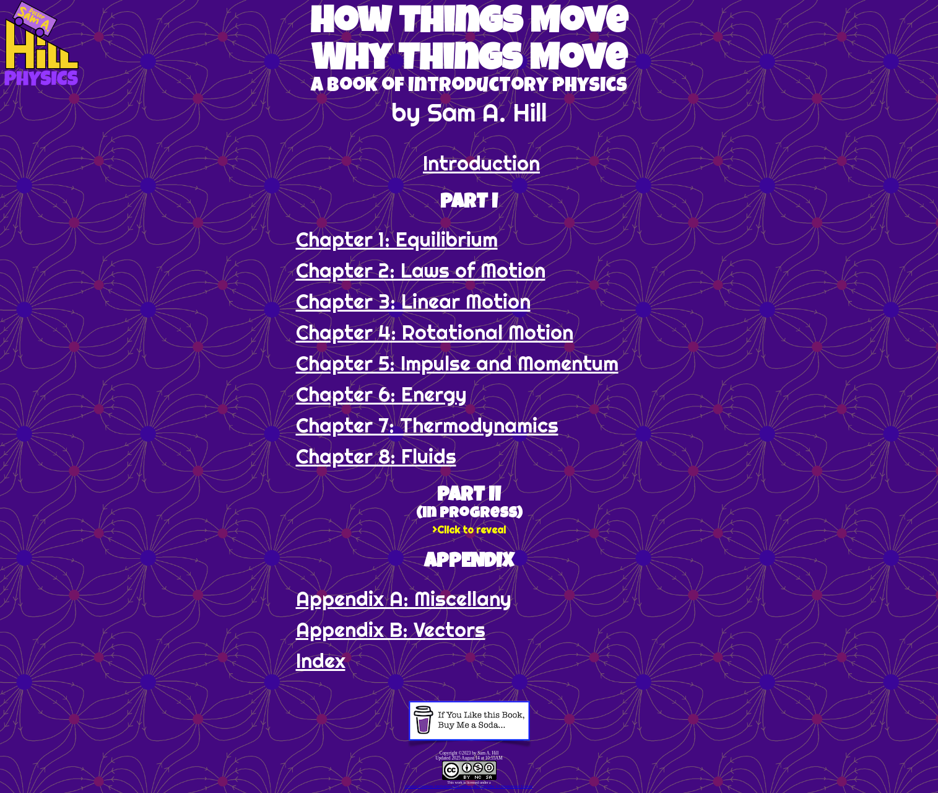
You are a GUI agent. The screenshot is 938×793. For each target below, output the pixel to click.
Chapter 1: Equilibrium (397, 239)
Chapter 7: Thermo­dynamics (427, 425)
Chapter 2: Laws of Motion (420, 270)
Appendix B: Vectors (390, 629)
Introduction (481, 163)
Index (320, 660)
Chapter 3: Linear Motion (413, 301)
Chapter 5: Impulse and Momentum (457, 363)
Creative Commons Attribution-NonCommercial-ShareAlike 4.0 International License (468, 786)
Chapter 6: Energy (381, 394)
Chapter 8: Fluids (376, 456)
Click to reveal (471, 530)
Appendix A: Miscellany (403, 598)
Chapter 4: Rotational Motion (434, 332)
